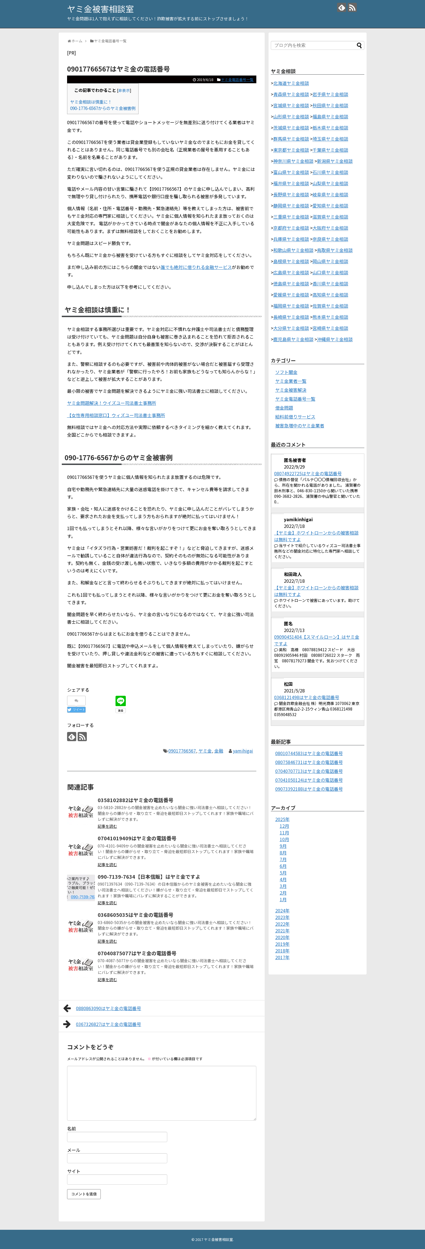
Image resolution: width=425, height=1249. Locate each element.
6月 (283, 866)
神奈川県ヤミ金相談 (293, 161)
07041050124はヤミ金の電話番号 (309, 780)
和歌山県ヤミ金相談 (293, 250)
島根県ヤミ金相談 (291, 261)
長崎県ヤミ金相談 (291, 317)
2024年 (282, 910)
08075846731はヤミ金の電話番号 (309, 762)
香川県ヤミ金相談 (330, 283)
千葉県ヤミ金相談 (330, 149)
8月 (283, 852)
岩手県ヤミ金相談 (330, 94)
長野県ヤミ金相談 (291, 194)
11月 (284, 832)
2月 (283, 892)
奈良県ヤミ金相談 (330, 239)
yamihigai (243, 750)
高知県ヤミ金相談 (330, 294)
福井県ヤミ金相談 (291, 183)
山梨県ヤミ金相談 (330, 183)
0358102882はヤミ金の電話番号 (135, 800)
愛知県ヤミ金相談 (330, 205)
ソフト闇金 (286, 372)
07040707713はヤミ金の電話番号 (309, 771)
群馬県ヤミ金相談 (291, 138)
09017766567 (182, 750)
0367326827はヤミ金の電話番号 (102, 1024)
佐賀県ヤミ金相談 (330, 305)
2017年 (282, 957)
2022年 (282, 923)
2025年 (282, 819)
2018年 (282, 950)
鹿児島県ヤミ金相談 (293, 339)
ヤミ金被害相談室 (100, 9)
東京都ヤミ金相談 (291, 149)
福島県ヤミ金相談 (330, 116)
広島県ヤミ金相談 (291, 272)
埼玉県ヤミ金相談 (330, 138)
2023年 (282, 917)
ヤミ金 (205, 750)
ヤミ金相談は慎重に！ (91, 102)
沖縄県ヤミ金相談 (335, 339)
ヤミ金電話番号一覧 (237, 79)
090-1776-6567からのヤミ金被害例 (103, 108)
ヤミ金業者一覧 (290, 381)
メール (73, 1150)
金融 (218, 750)
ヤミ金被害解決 (290, 389)
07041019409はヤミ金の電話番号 (137, 838)
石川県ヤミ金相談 (330, 172)
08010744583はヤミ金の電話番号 (309, 753)
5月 (283, 872)
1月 (283, 899)
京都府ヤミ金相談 (291, 227)
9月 (283, 846)
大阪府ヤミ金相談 (330, 227)
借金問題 (284, 407)
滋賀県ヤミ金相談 (330, 216)
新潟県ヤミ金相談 (335, 161)
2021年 (282, 930)
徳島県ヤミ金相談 (291, 283)
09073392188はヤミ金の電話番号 (309, 788)
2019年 (282, 944)
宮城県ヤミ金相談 (291, 105)
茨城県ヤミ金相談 (291, 127)
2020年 (282, 937)
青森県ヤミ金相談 (291, 94)
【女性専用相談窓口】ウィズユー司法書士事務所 (116, 415)
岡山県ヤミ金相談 (330, 261)
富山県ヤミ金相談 (291, 172)
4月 (283, 879)
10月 (284, 839)
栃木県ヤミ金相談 (330, 127)
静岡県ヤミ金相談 (291, 205)
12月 (284, 825)
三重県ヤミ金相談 (291, 216)
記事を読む (107, 826)
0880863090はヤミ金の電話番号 (102, 1008)
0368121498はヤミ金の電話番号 (306, 697)
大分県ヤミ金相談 (291, 328)
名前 (71, 1128)
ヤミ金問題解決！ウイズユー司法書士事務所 (111, 403)
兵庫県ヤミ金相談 (291, 239)
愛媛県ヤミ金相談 (291, 294)
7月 (283, 859)
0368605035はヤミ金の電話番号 (135, 914)
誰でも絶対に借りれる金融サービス (196, 267)
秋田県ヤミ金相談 (330, 105)
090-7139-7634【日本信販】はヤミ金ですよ (149, 876)
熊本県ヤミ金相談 (330, 317)
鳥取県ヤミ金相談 (335, 250)
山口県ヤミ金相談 (330, 272)
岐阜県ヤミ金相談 (330, 194)
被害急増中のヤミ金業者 (299, 425)
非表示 (124, 90)
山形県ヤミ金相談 (291, 116)
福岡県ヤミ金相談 (291, 305)
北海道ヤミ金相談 (291, 83)
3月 (283, 886)
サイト (73, 1171)
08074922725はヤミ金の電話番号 (308, 473)
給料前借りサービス (295, 416)
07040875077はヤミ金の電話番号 (137, 953)
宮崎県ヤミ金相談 (330, 328)
